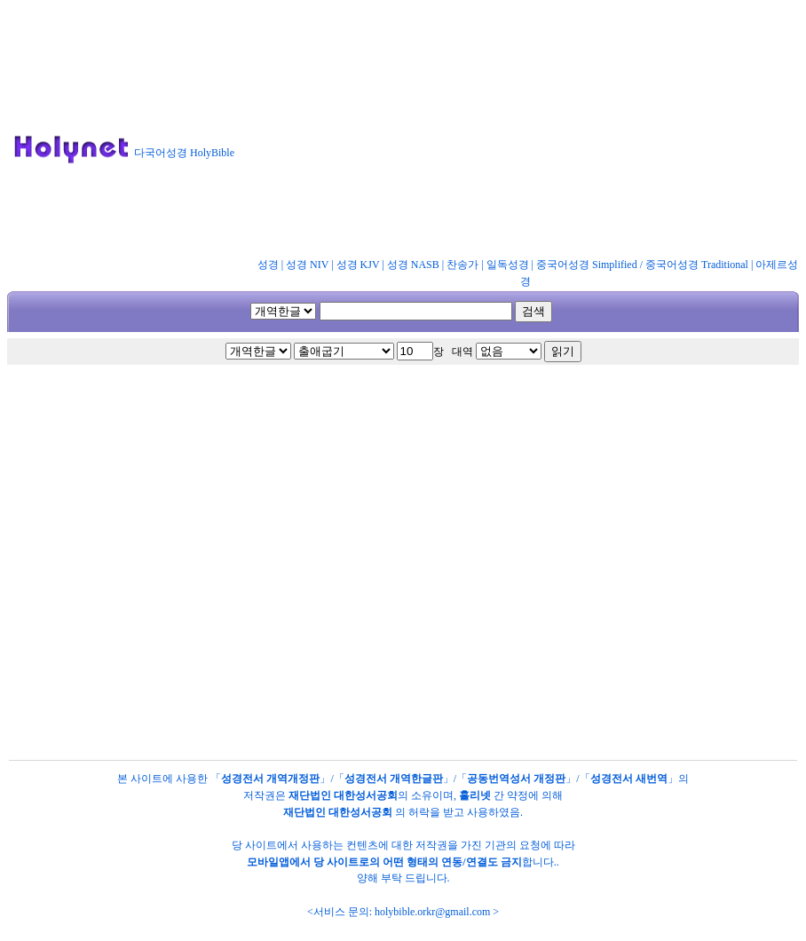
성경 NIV (307, 264)
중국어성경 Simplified (586, 264)
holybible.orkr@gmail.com (432, 911)
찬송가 (462, 264)
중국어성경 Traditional (696, 264)
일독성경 (507, 264)
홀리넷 (475, 795)
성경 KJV (358, 264)
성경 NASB (413, 264)
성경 (268, 264)
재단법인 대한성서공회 (343, 795)
